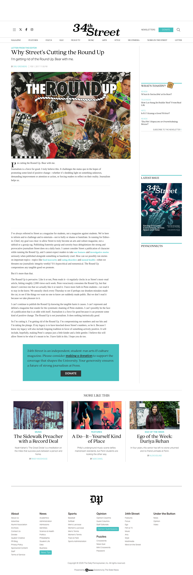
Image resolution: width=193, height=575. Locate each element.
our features (80, 252)
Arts (104, 40)
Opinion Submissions (108, 528)
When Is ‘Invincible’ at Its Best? (156, 94)
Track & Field (73, 537)
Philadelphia (45, 537)
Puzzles (101, 536)
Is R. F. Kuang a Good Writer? (155, 113)
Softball (71, 521)
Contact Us (16, 531)
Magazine (16, 40)
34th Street (132, 513)
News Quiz (100, 544)
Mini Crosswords (103, 547)
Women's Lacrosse (76, 527)
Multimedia (134, 40)
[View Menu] (14, 30)
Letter (178, 40)
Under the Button (164, 513)
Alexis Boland (156, 455)
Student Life (45, 541)
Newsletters (148, 29)
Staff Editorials (102, 524)
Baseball (71, 517)
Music (91, 40)
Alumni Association (19, 524)
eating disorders (78, 259)
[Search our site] (178, 30)
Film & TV (75, 40)
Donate (166, 29)
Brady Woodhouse (39, 458)
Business (43, 547)
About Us (15, 517)
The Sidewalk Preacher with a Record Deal (38, 439)
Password (100, 550)
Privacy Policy (17, 544)
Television (146, 100)
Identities (43, 527)
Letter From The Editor (24, 48)
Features (33, 40)
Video (155, 524)
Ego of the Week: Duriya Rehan (154, 439)
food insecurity (57, 259)
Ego (61, 40)
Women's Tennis (75, 534)
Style (117, 40)
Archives (14, 527)
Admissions (44, 524)
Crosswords (101, 540)
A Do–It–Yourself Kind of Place (96, 439)
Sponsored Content (19, 547)
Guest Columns (103, 521)
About (15, 513)
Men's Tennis (73, 531)
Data (41, 544)
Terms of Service (18, 554)
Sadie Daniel (97, 458)
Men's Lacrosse (74, 524)
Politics (43, 534)
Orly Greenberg (20, 66)
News (43, 513)
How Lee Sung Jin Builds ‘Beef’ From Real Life (161, 104)
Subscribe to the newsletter (167, 129)
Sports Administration (77, 541)
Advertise (15, 521)
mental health (98, 259)
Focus (49, 40)
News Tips (46, 552)
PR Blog (14, 541)
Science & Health (47, 531)
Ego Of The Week (154, 431)
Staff (13, 551)
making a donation (79, 355)
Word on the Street (157, 40)
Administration (46, 521)
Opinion (101, 513)
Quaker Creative (18, 537)
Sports (72, 513)
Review (144, 91)
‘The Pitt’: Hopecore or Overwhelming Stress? (159, 123)
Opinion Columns (103, 517)
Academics (44, 517)
